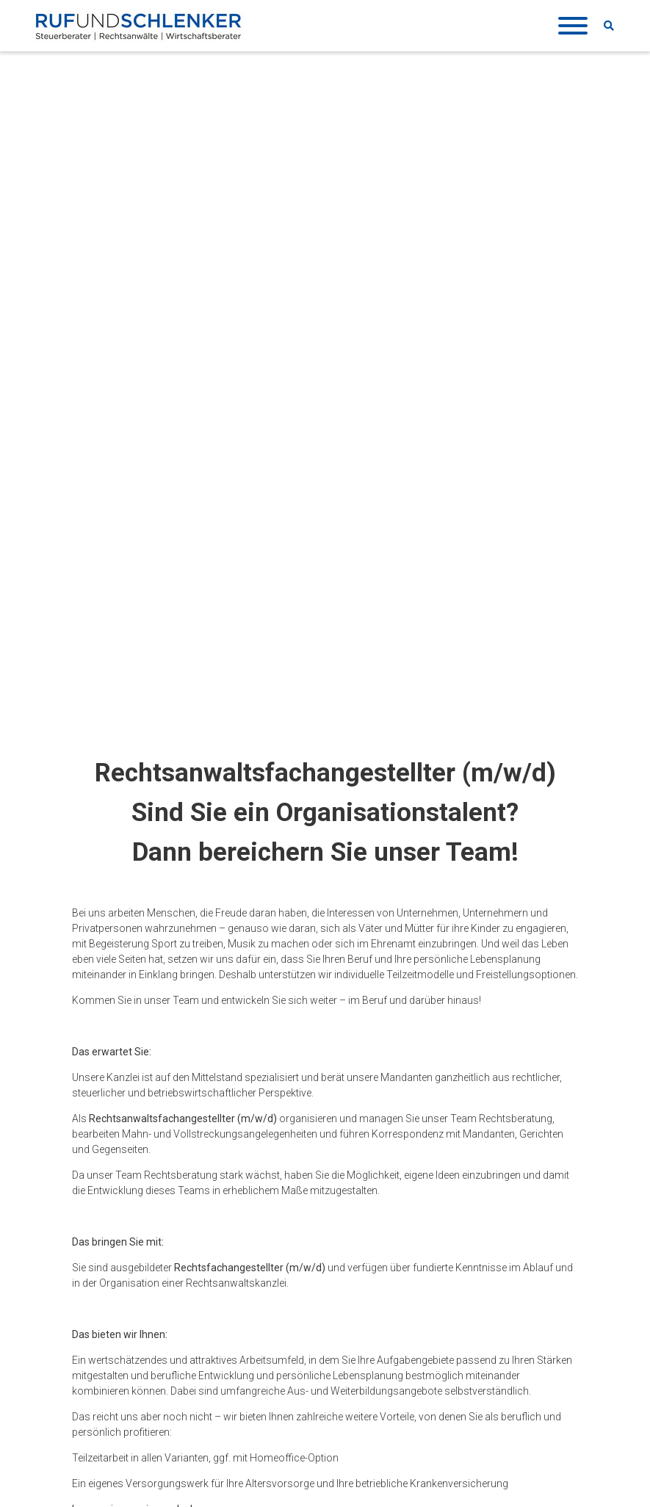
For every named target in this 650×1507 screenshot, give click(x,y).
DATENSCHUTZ (251, 1302)
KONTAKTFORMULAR (132, 1460)
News (360, 1286)
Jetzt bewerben (311, 1053)
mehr (278, 1164)
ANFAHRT (105, 1442)
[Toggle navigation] (570, 26)
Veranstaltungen (386, 1302)
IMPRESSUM (244, 1286)
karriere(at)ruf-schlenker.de (150, 924)
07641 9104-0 (126, 1359)
